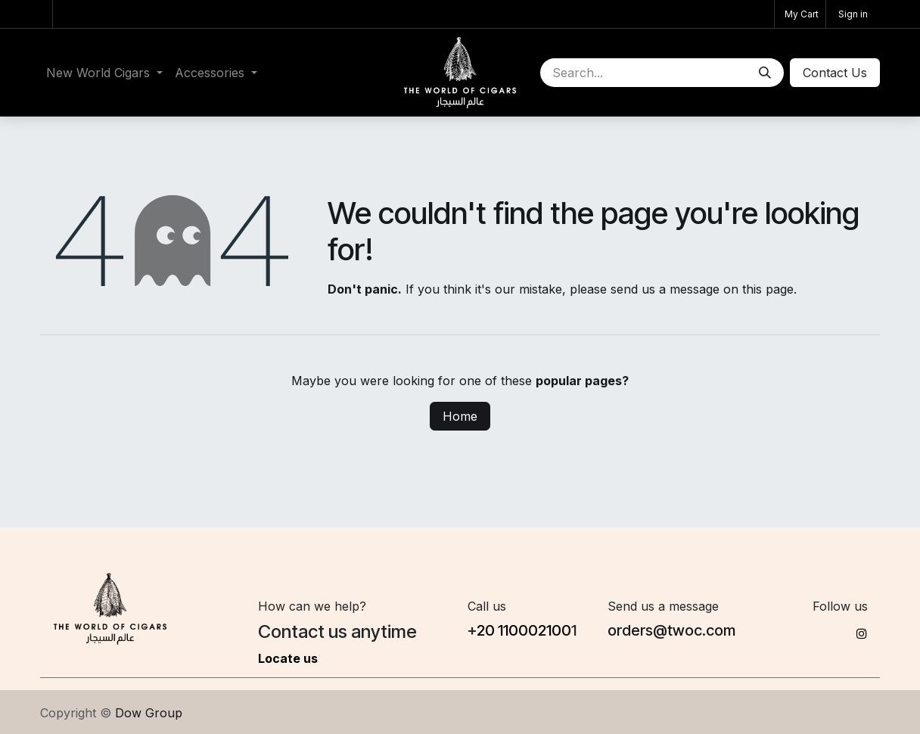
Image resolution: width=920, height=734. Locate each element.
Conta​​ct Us (835, 72)
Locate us (288, 658)
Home (460, 416)
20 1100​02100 (524, 630)
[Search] (765, 72)
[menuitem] (104, 73)
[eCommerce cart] (800, 14)
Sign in (853, 14)
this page (768, 289)
